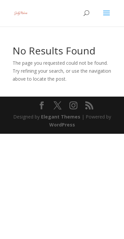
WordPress (62, 124)
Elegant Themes (60, 117)
